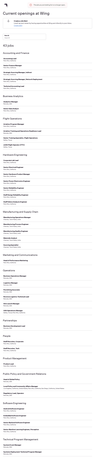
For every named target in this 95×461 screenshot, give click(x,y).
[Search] (24, 38)
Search (6, 35)
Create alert (18, 25)
